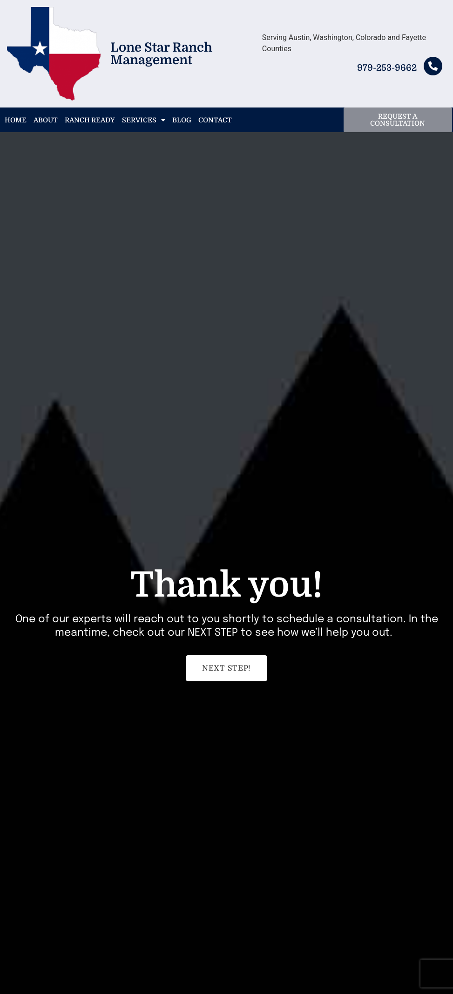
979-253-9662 (387, 68)
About (46, 120)
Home (16, 120)
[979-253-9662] (433, 66)
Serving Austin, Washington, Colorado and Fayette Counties (344, 43)
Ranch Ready (90, 120)
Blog (181, 120)
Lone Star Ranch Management (161, 53)
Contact (215, 120)
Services (143, 120)
